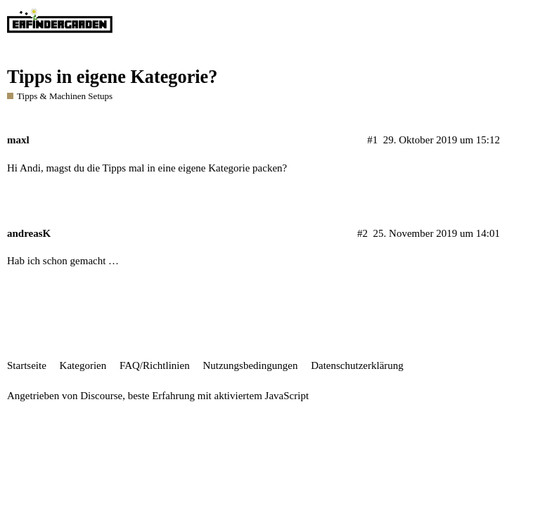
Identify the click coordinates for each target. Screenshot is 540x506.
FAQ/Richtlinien (155, 365)
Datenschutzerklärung (357, 365)
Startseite (26, 365)
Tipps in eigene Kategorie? (112, 77)
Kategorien (83, 365)
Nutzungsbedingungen (249, 365)
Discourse (101, 395)
